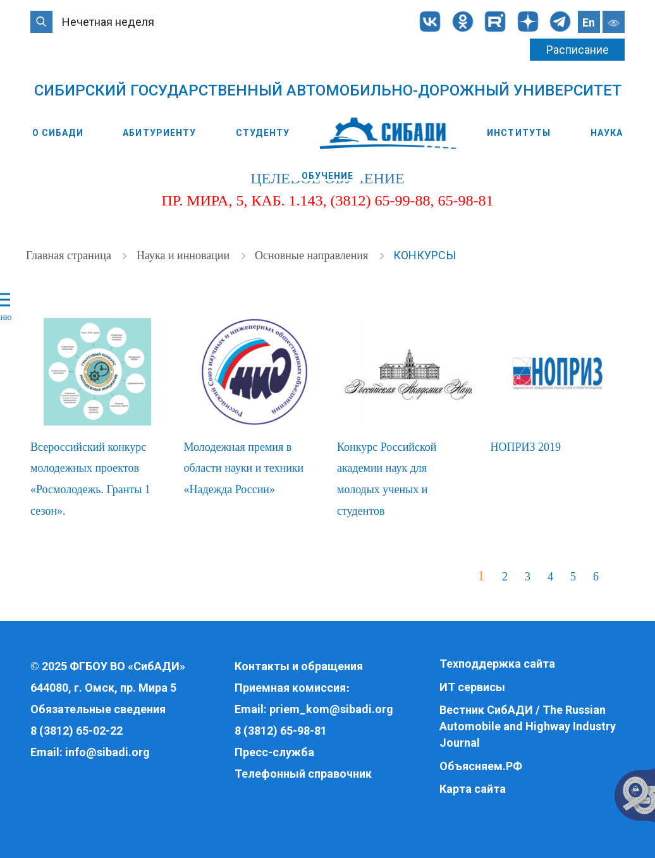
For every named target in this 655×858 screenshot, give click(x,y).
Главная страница (70, 255)
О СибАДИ (57, 133)
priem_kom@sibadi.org (331, 709)
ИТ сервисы (472, 687)
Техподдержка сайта (497, 663)
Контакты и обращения (299, 666)
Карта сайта (472, 788)
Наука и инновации (185, 255)
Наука (607, 133)
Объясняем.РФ (480, 766)
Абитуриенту (159, 133)
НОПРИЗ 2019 (526, 447)
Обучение (328, 176)
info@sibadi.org (107, 752)
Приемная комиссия (290, 687)
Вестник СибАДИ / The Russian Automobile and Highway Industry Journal (527, 726)
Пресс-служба (274, 752)
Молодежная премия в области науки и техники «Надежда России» (244, 468)
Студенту (263, 133)
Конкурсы (424, 255)
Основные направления (313, 255)
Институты (519, 133)
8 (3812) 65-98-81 (281, 730)
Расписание (577, 49)
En (588, 22)
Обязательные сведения (98, 709)
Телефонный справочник (303, 773)
